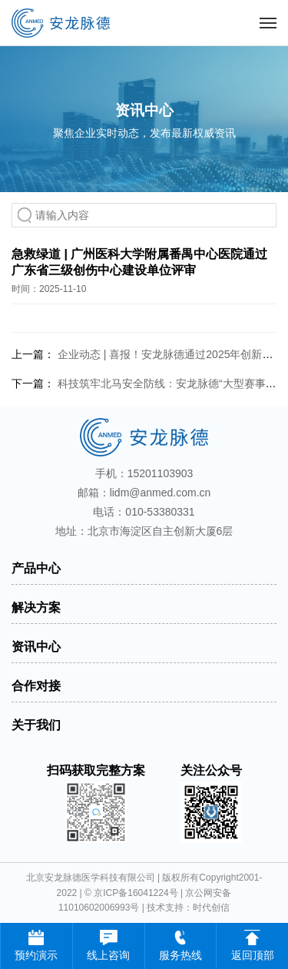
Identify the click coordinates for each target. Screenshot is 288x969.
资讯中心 (36, 646)
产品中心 (36, 568)
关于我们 (36, 725)
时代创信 (211, 907)
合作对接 (36, 685)
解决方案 (36, 607)
